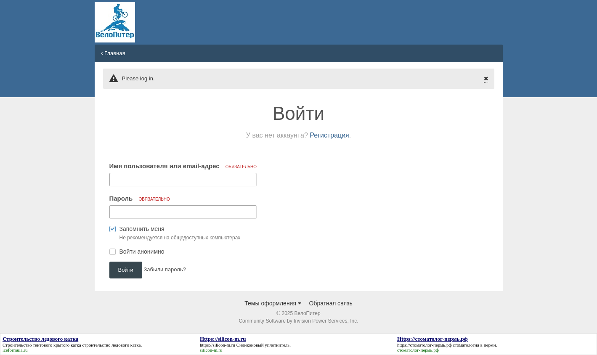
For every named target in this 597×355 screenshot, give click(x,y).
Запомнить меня (142, 228)
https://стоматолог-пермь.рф (424, 344)
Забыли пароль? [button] (165, 269)
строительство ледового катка (111, 344)
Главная (113, 53)
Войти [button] (125, 270)
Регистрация (329, 135)
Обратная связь (331, 303)
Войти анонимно (142, 251)
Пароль (139, 198)
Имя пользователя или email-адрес (183, 166)
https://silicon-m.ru (217, 344)
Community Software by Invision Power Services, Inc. (298, 321)
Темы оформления (272, 303)
